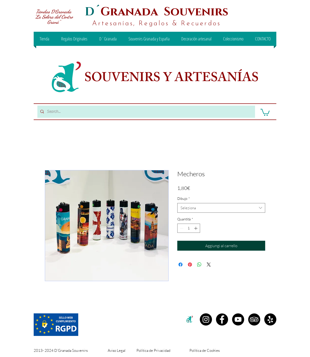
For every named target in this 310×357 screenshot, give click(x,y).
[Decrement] (181, 228)
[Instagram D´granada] (206, 319)
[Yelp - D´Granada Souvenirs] (270, 319)
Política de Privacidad (153, 350)
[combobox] (221, 208)
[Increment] (196, 228)
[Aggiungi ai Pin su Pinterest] (190, 265)
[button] (265, 112)
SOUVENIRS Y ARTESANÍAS (172, 79)
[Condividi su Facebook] (180, 265)
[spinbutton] (188, 228)
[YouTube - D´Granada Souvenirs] (238, 319)
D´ (93, 12)
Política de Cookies (204, 350)
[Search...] (146, 112)
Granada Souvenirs (164, 12)
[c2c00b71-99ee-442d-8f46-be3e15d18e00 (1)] (190, 319)
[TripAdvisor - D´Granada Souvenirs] (254, 319)
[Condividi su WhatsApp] (199, 265)
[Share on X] (209, 265)
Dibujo (183, 198)
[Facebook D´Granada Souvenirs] (222, 319)
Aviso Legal (117, 350)
